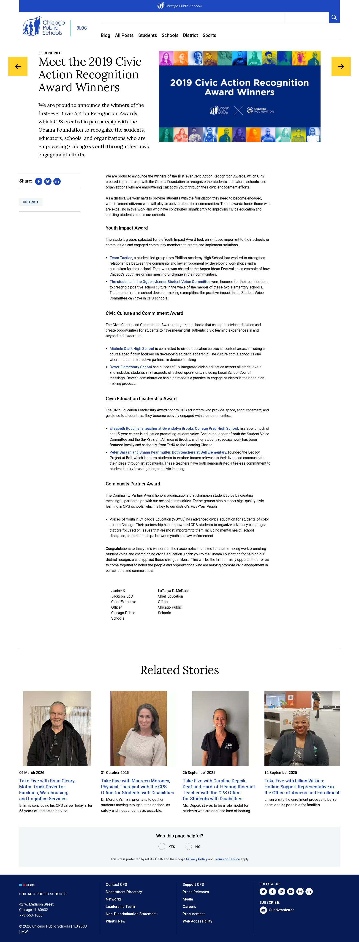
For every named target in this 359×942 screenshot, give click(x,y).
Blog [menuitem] (105, 35)
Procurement (194, 914)
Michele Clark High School (132, 348)
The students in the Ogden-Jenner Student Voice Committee (160, 282)
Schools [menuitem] (170, 35)
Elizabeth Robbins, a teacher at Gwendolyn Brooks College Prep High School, (174, 428)
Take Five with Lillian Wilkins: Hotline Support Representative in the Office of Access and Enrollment (302, 786)
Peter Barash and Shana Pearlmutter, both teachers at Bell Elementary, (168, 452)
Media (188, 899)
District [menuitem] (190, 35)
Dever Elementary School (131, 367)
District (31, 202)
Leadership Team (120, 906)
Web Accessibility (197, 921)
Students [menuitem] (147, 35)
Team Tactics (121, 258)
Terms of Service (227, 859)
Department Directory (124, 892)
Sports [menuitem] (209, 35)
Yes (172, 847)
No (198, 847)
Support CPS (193, 884)
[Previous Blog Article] (17, 66)
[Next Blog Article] (341, 66)
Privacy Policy (196, 859)
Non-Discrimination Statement (131, 914)
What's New (115, 921)
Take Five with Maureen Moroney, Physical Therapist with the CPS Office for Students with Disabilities (137, 786)
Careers (189, 906)
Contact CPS (116, 884)
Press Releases (196, 892)
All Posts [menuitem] (124, 35)
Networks (114, 899)
